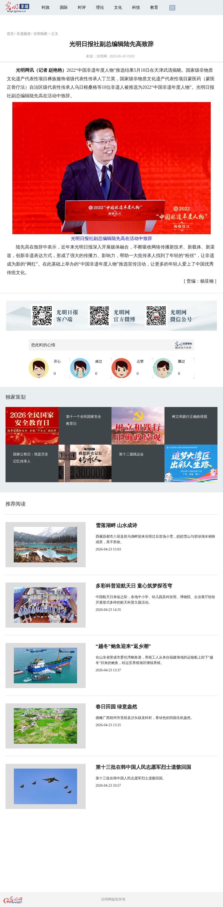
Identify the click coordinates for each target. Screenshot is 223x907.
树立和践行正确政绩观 (189, 417)
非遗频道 (24, 34)
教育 (154, 7)
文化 (118, 7)
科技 (136, 7)
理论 (100, 7)
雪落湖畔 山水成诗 (99, 525)
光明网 (101, 56)
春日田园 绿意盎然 (99, 706)
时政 (46, 7)
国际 (64, 7)
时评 (82, 7)
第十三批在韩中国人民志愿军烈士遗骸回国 (126, 767)
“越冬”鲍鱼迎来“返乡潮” (106, 646)
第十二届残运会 (131, 454)
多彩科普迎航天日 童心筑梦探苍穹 (117, 586)
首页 (10, 34)
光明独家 (40, 34)
